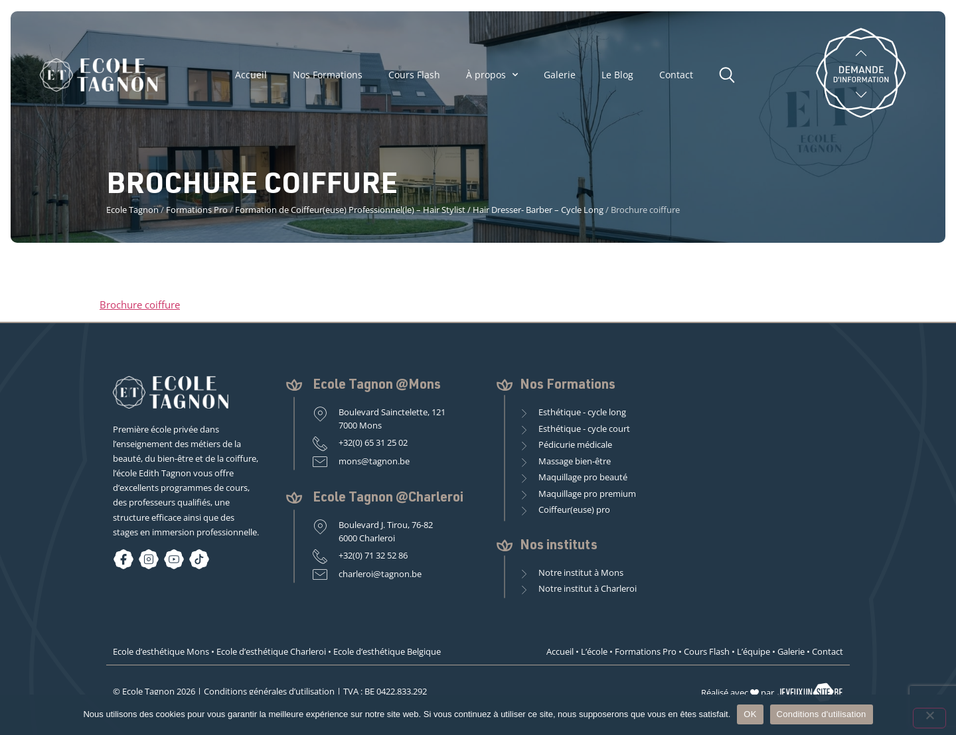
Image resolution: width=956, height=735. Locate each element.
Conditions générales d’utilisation (269, 691)
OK (750, 714)
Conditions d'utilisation (821, 714)
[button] (730, 73)
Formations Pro (197, 210)
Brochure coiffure (140, 304)
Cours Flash (414, 75)
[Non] (929, 718)
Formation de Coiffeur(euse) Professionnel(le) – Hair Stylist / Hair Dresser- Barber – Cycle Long (419, 210)
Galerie (560, 75)
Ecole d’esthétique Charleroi (271, 651)
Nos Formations (327, 75)
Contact (676, 75)
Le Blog (617, 75)
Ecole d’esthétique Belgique (387, 651)
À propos (492, 74)
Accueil (251, 75)
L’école (594, 651)
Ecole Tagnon (132, 210)
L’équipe (753, 651)
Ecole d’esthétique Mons (161, 651)
